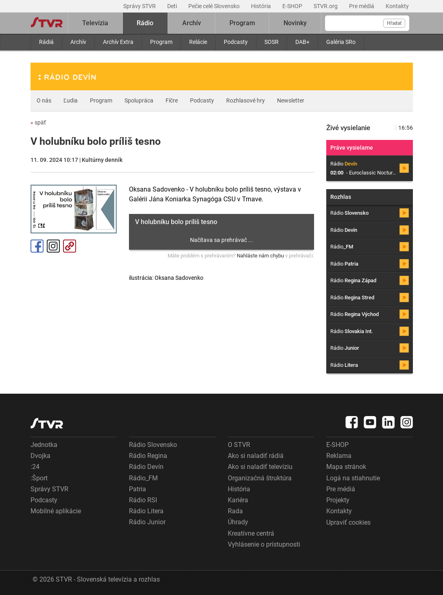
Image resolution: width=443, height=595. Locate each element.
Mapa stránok (346, 467)
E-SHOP (292, 6)
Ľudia (70, 100)
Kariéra (238, 500)
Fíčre (172, 100)
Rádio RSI (143, 500)
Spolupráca (138, 100)
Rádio (145, 23)
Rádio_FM (143, 478)
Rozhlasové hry (245, 100)
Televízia (95, 23)
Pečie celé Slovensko (214, 6)
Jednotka (44, 445)
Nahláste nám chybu (260, 256)
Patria (137, 489)
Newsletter (290, 100)
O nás (44, 100)
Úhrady (238, 522)
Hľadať (394, 23)
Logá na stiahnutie (353, 478)
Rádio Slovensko (153, 445)
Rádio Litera (146, 511)
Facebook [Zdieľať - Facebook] (37, 246)
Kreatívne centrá (251, 533)
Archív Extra (118, 42)
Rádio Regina (148, 456)
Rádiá (46, 42)
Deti (172, 6)
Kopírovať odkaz (69, 246)
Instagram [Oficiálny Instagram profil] (53, 246)
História (261, 6)
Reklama (338, 456)
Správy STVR (140, 6)
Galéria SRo (341, 42)
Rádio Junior (147, 522)
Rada (235, 511)
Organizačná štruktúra (260, 478)
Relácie (198, 42)
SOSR (271, 42)
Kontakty (397, 6)
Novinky (295, 23)
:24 (35, 467)
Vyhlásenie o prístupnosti (264, 544)
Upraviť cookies (348, 522)
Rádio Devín (146, 467)
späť (38, 122)
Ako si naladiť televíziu (260, 467)
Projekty (337, 500)
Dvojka (40, 456)
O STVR (239, 445)
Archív (78, 42)
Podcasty (236, 42)
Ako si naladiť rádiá (256, 456)
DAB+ (302, 42)
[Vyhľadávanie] (367, 23)
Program (161, 42)
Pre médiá (362, 6)
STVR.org (326, 6)
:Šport (39, 478)
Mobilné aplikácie (56, 511)
